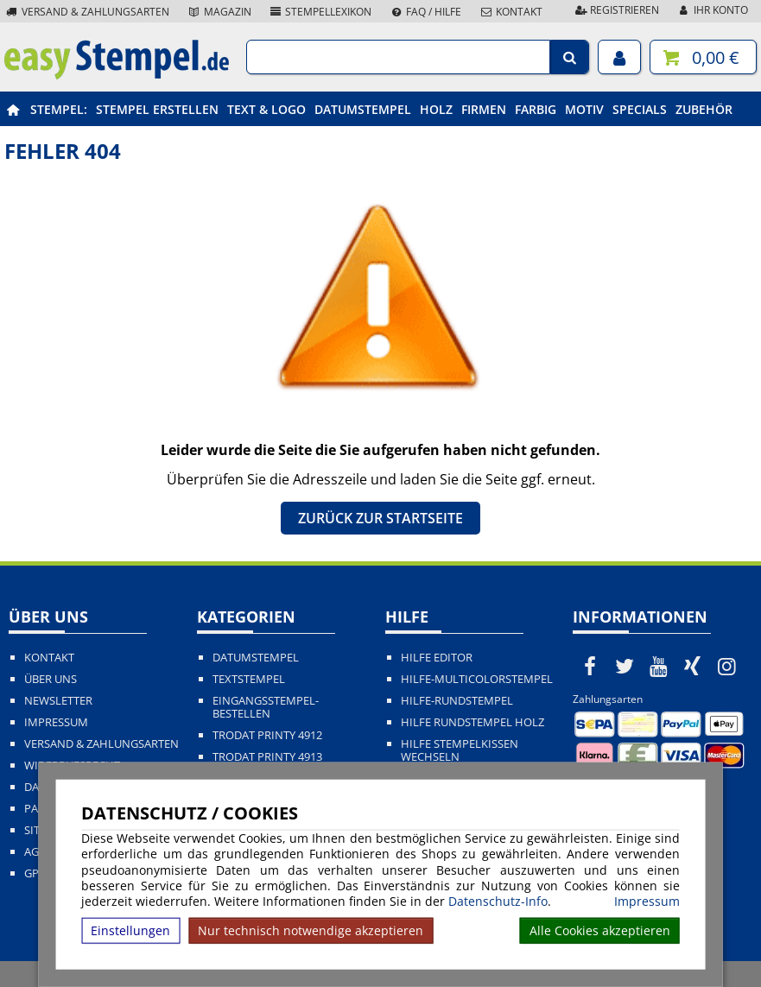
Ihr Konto (712, 10)
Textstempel (248, 679)
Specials (639, 109)
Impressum (647, 901)
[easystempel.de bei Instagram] (727, 666)
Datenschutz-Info (498, 901)
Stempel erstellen (157, 109)
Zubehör (703, 109)
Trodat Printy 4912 (267, 735)
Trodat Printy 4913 (267, 756)
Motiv (584, 109)
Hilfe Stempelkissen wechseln (459, 750)
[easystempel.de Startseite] (116, 74)
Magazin (219, 11)
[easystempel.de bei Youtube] (658, 666)
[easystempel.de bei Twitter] (624, 666)
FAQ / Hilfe (425, 11)
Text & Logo (266, 109)
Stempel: (58, 109)
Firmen (483, 109)
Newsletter (58, 700)
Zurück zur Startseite (380, 518)
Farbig (535, 109)
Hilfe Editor (436, 657)
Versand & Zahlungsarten (86, 11)
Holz (436, 109)
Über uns (50, 679)
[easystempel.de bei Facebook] (590, 666)
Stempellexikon (320, 11)
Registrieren (616, 10)
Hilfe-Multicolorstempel (477, 679)
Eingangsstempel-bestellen (265, 707)
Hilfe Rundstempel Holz (472, 722)
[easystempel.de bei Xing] (692, 666)
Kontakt (510, 11)
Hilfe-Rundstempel (457, 700)
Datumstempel (362, 109)
